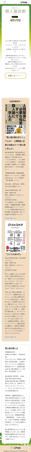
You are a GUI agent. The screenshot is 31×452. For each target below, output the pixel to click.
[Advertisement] (15, 30)
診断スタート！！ (15, 76)
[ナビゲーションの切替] (5, 2)
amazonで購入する (10, 218)
